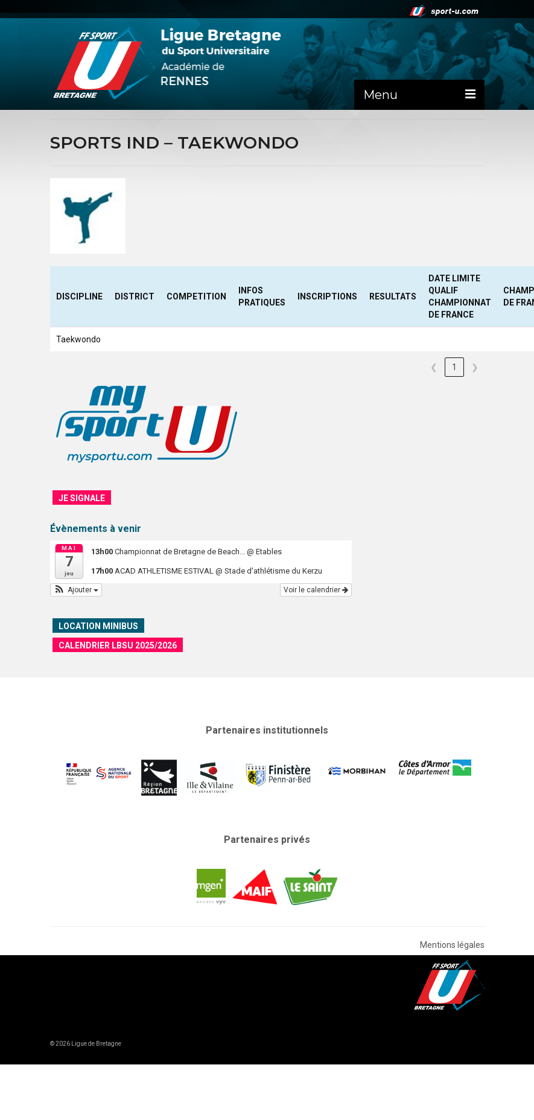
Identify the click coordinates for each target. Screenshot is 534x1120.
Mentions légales (452, 945)
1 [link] (454, 367)
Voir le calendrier (316, 590)
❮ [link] (433, 367)
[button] (76, 590)
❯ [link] (474, 367)
